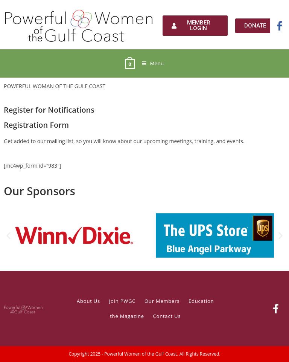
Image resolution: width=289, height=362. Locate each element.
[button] (8, 235)
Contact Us (167, 316)
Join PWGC (122, 301)
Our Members (161, 301)
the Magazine (127, 316)
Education (201, 301)
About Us (88, 301)
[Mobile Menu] (150, 63)
